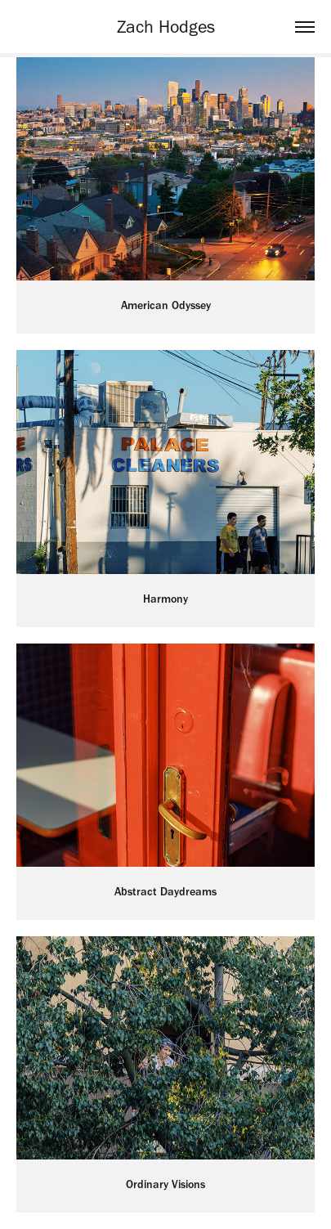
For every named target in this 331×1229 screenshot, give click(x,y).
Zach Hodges (166, 27)
